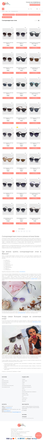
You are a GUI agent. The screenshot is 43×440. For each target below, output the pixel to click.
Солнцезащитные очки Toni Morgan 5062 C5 (8, 219)
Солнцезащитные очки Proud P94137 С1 (21, 43)
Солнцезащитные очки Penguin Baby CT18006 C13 (21, 68)
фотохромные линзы (21, 312)
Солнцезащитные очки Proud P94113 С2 (8, 143)
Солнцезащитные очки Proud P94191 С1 (8, 93)
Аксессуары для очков (6, 387)
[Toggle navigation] (29, 9)
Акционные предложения (26, 385)
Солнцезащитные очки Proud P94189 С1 (21, 93)
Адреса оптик (24, 380)
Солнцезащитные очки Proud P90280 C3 (8, 169)
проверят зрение (34, 278)
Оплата (23, 388)
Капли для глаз (4, 384)
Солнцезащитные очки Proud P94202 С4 (8, 118)
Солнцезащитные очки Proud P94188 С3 (21, 169)
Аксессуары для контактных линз (7, 385)
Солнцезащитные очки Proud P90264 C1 (21, 194)
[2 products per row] (37, 20)
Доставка (23, 390)
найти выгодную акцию (36, 321)
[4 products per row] (40, 20)
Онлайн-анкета (24, 398)
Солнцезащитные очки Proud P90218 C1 (35, 118)
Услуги (23, 384)
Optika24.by (24, 416)
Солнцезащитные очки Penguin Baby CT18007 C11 (35, 43)
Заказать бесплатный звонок (35, 4)
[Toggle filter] (7, 17)
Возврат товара (25, 393)
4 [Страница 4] (21, 231)
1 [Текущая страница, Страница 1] (13, 231)
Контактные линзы (5, 380)
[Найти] (31, 9)
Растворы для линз (5, 382)
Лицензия (23, 401)
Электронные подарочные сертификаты (29, 391)
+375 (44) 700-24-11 (36, 2)
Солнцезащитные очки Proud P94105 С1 (8, 194)
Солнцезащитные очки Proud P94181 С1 (21, 219)
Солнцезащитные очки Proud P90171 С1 (35, 143)
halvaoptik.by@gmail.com (16, 412)
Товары (23, 382)
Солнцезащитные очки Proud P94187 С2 (8, 43)
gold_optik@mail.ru (7, 410)
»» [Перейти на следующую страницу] (29, 231)
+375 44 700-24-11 (22, 271)
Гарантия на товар (25, 394)
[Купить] (8, 48)
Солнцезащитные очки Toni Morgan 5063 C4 (35, 68)
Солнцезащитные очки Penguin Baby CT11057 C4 (35, 219)
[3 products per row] (38, 20)
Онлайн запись (38, 435)
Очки (3, 379)
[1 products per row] (35, 20)
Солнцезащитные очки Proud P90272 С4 (35, 169)
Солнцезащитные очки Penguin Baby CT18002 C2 (35, 194)
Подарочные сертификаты (26, 387)
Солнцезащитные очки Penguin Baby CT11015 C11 (35, 93)
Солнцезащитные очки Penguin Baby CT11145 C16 (21, 118)
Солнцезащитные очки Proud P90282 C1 (21, 143)
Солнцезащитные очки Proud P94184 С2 (8, 68)
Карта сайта (24, 399)
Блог (23, 396)
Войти (37, 9)
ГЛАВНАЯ (23, 379)
